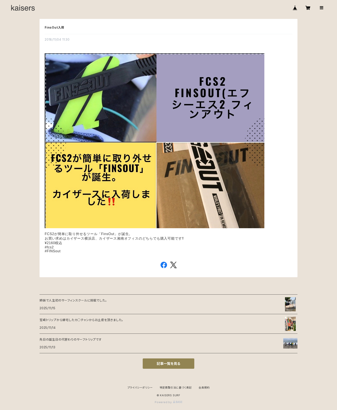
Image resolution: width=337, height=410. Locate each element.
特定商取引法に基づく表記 (176, 387)
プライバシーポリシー (140, 387)
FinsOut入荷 (54, 27)
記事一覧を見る (168, 363)
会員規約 (204, 387)
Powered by (168, 402)
